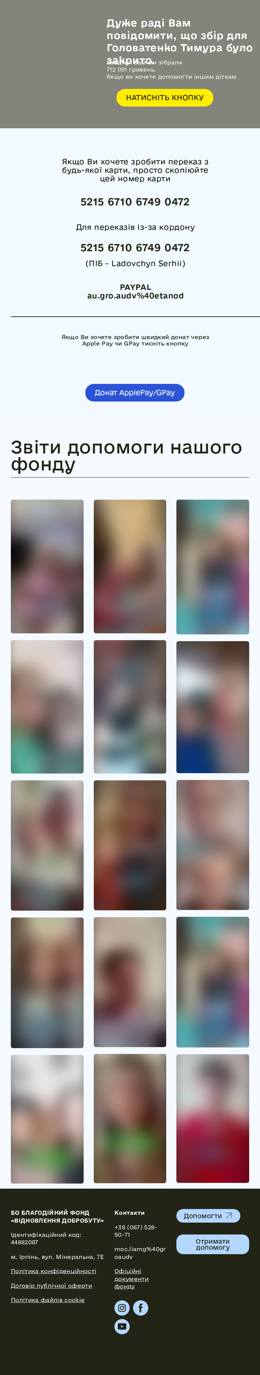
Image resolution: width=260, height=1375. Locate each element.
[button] (164, 98)
